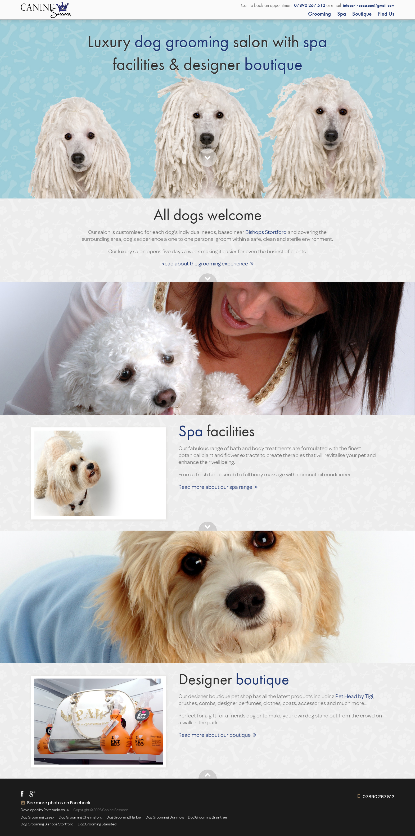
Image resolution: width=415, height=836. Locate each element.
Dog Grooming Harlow (124, 817)
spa (315, 41)
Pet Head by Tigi (354, 696)
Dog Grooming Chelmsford (80, 817)
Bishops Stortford (266, 232)
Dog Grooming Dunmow (165, 817)
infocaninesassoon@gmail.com (368, 5)
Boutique (362, 13)
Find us (386, 13)
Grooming (319, 13)
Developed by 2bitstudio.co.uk (45, 809)
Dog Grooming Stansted (97, 824)
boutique (273, 64)
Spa (341, 13)
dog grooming (181, 41)
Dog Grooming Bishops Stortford (47, 824)
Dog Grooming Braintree (207, 817)
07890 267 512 (378, 796)
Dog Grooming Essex (37, 817)
